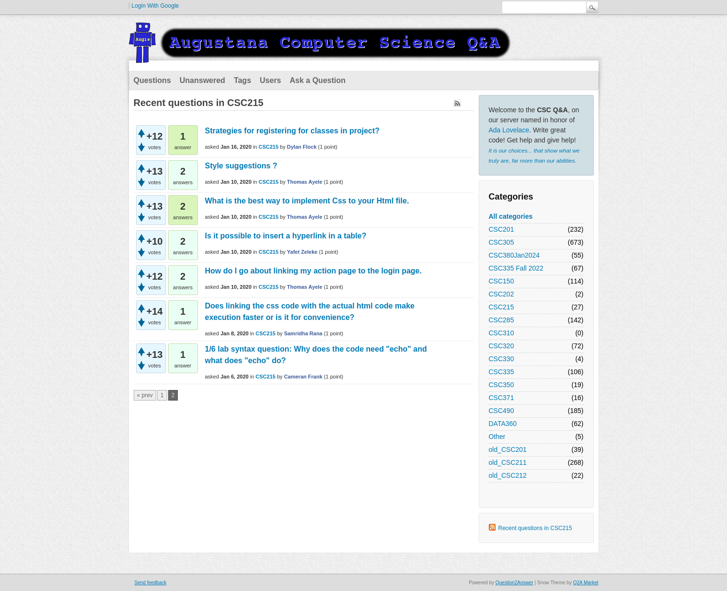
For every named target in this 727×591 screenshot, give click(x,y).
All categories (511, 216)
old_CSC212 (508, 475)
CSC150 (501, 281)
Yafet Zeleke (302, 252)
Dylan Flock (302, 147)
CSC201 (501, 229)
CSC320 (501, 346)
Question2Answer (514, 582)
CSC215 (501, 307)
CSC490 (501, 410)
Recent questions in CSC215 (535, 528)
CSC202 (501, 294)
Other (497, 436)
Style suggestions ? (241, 166)
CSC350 (501, 385)
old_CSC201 (508, 449)
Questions (152, 80)
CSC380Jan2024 (514, 255)
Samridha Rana (303, 333)
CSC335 (501, 372)
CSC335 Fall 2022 (516, 268)
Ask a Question (318, 80)
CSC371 (501, 398)
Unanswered (202, 80)
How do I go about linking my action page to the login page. (313, 271)
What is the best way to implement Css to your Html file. (307, 201)
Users (270, 80)
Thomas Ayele (305, 182)
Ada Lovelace (509, 130)
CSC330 (501, 359)
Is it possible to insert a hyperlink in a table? (286, 236)
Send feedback (151, 582)
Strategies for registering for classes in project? (292, 131)
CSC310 (501, 333)
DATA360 (503, 423)
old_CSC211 (508, 462)
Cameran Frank (303, 376)
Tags (242, 80)
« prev (145, 395)
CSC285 (501, 320)
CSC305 (501, 242)
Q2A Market (586, 582)
